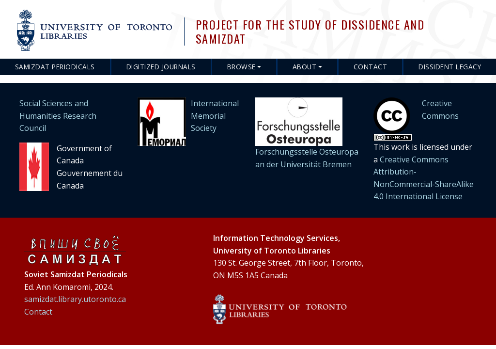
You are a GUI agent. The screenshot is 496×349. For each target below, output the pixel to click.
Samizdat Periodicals (55, 66)
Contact (371, 66)
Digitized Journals (161, 66)
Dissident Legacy (449, 66)
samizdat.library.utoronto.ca (75, 299)
